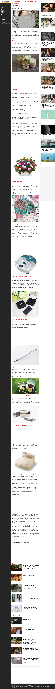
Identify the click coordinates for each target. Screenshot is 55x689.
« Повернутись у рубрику (17, 542)
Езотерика (3, 6)
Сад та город (3, 14)
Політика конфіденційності (5, 23)
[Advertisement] (25, 80)
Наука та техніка (3, 11)
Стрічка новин (26, 542)
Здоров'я (2, 7)
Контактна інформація (5, 22)
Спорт (2, 15)
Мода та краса (3, 10)
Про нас (2, 21)
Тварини (2, 16)
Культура (2, 9)
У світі (20, 5)
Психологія (3, 12)
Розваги (2, 13)
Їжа (1, 8)
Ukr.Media (30, 236)
